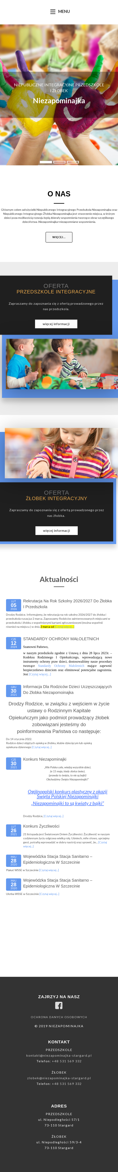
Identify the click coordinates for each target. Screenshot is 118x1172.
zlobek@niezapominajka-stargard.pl (59, 1078)
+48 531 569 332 (67, 1061)
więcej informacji (56, 324)
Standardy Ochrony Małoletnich (61, 665)
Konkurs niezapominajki (44, 759)
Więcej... (59, 237)
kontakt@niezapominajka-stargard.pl (59, 1055)
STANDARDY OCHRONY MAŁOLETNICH (61, 639)
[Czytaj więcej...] (64, 626)
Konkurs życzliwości (41, 826)
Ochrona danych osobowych (59, 1017)
